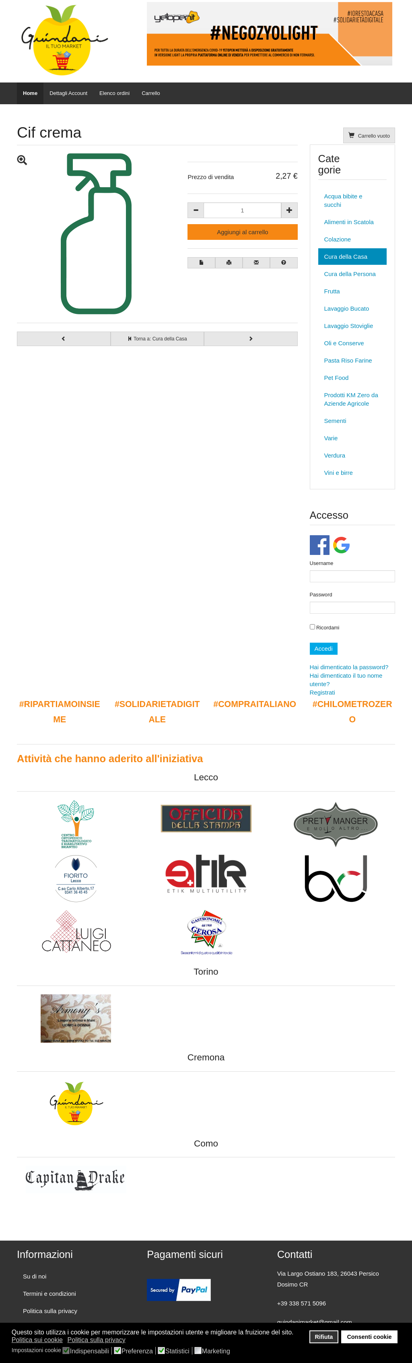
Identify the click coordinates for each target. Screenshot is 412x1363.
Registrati (322, 692)
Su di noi (34, 1276)
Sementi (335, 420)
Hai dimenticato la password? (349, 667)
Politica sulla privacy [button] (97, 1339)
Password (321, 595)
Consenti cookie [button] (369, 1337)
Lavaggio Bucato (346, 308)
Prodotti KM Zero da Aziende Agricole (351, 399)
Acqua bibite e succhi (343, 200)
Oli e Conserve (344, 343)
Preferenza (137, 1351)
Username (322, 563)
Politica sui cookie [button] (37, 1339)
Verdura (335, 455)
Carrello (151, 93)
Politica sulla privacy (50, 1310)
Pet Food (336, 377)
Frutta (332, 291)
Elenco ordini (114, 93)
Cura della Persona (350, 273)
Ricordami (325, 627)
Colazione (337, 239)
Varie (331, 438)
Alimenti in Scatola (349, 222)
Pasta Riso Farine (348, 360)
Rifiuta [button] (324, 1337)
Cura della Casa (346, 256)
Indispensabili (89, 1351)
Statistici (177, 1351)
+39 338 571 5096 (301, 1303)
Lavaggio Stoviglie (348, 325)
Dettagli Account (68, 93)
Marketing (216, 1351)
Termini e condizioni (49, 1293)
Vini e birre (338, 472)
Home (30, 93)
